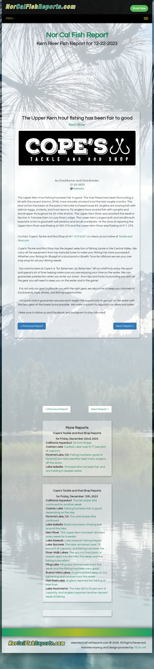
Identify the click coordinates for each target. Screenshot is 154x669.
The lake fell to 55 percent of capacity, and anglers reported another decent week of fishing (77, 592)
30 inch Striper (82, 442)
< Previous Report (31, 326)
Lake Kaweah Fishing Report (83, 540)
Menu (10, 18)
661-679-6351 (77, 236)
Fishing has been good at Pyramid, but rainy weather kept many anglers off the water (76, 458)
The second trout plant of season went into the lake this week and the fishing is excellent (74, 556)
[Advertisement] (77, 79)
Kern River (77, 125)
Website (78, 188)
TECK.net (140, 647)
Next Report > (125, 326)
